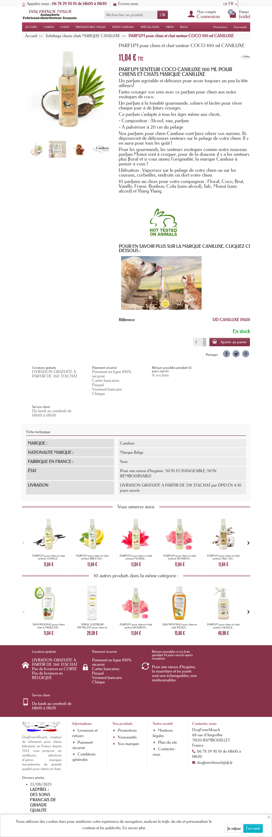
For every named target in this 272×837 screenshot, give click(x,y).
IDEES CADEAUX (123, 27)
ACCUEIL (31, 27)
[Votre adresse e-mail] (125, 804)
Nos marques (128, 700)
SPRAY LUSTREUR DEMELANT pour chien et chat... (92, 605)
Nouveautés (240, 27)
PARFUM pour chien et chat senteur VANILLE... (48, 535)
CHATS (64, 27)
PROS (170, 27)
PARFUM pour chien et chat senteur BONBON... (180, 535)
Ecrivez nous (125, 3)
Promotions (220, 27)
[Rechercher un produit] (130, 15)
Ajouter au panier (229, 341)
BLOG (184, 27)
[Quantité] (198, 342)
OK (163, 14)
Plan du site (167, 699)
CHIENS (49, 27)
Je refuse (234, 828)
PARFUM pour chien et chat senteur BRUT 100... (92, 535)
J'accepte (253, 828)
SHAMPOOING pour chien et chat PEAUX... (179, 604)
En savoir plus (133, 827)
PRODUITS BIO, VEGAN (91, 27)
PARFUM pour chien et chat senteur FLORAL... (136, 535)
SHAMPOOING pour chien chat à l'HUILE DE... (49, 604)
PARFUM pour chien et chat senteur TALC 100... (223, 535)
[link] (226, 353)
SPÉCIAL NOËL (150, 27)
